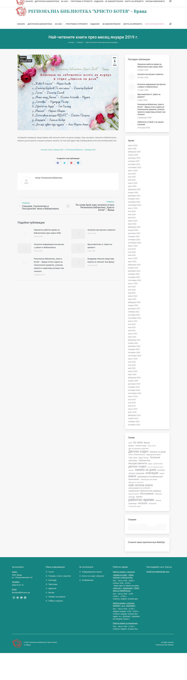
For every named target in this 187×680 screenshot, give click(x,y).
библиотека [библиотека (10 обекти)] (144, 465)
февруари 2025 (134, 194)
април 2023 (132, 263)
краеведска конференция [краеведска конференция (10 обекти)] (150, 481)
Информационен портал (92, 577)
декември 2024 (134, 201)
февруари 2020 (134, 383)
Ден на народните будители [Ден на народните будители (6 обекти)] (138, 454)
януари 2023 (133, 273)
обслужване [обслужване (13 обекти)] (147, 498)
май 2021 (132, 336)
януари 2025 (133, 198)
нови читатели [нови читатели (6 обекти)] (133, 499)
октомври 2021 (134, 320)
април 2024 (132, 226)
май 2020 (132, 373)
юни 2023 (132, 257)
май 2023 (132, 260)
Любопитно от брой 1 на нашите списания (150, 128)
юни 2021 (132, 332)
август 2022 (133, 288)
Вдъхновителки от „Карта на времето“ (100, 250)
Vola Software (168, 650)
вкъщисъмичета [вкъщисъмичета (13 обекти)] (137, 468)
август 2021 (133, 326)
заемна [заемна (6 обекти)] (131, 475)
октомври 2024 (134, 207)
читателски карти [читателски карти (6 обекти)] (134, 511)
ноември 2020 (133, 354)
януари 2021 (133, 348)
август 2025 (133, 176)
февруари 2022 (134, 307)
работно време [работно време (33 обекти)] (141, 504)
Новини (23, 62)
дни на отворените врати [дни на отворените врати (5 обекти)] (155, 472)
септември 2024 (134, 210)
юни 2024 (132, 219)
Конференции (87, 585)
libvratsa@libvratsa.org (38, 3)
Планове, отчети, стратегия (59, 581)
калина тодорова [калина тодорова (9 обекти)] (136, 478)
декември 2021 (134, 314)
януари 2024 (133, 235)
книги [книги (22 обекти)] (132, 481)
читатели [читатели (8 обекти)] (152, 508)
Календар (52, 585)
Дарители (52, 593)
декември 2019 (134, 389)
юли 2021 (132, 329)
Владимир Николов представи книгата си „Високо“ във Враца (101, 265)
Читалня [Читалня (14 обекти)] (155, 462)
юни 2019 (132, 408)
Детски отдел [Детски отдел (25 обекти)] (138, 456)
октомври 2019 (134, 395)
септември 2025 (134, 172)
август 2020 (133, 364)
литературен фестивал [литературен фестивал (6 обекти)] (148, 484)
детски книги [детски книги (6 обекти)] (158, 469)
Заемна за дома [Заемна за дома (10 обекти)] (158, 457)
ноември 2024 (133, 204)
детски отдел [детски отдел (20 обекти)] (137, 471)
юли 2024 (132, 216)
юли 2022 (132, 292)
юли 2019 (132, 405)
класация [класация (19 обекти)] (152, 478)
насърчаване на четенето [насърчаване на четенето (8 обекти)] (139, 493)
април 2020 (132, 376)
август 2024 (133, 213)
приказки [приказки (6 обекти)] (131, 502)
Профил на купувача (56, 602)
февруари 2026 (134, 157)
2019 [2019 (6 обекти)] (130, 448)
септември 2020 (134, 361)
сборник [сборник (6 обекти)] (158, 505)
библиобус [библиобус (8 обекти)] (133, 466)
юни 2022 (132, 295)
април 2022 (132, 301)
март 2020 (132, 379)
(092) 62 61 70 (20, 3)
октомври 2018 (134, 430)
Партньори (52, 589)
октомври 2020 (134, 358)
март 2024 (132, 229)
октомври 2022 (134, 282)
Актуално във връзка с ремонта (101, 235)
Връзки (51, 598)
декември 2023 (134, 238)
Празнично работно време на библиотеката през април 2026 (47, 236)
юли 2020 (132, 367)
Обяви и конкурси (55, 606)
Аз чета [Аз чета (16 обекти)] (137, 447)
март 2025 (132, 191)
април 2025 (132, 188)
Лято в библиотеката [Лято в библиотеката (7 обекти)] (136, 460)
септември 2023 (134, 248)
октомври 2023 (134, 245)
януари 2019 (133, 423)
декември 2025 (134, 163)
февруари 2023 (134, 270)
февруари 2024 (134, 232)
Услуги (51, 577)
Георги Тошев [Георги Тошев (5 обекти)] (151, 450)
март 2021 (132, 342)
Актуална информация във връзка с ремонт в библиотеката (49, 250)
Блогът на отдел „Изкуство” (93, 581)
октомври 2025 (134, 169)
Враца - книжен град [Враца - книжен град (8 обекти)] (137, 451)
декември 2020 (134, 351)
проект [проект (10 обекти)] (139, 501)
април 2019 (132, 414)
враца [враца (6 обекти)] (150, 469)
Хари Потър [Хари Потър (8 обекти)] (143, 463)
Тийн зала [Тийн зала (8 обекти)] (132, 463)
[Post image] (24, 239)
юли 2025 (132, 179)
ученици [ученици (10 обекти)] (132, 508)
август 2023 (133, 251)
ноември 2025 (133, 166)
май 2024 (132, 223)
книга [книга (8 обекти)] (162, 478)
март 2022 (132, 304)
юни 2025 (132, 182)
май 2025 (132, 185)
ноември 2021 (133, 317)
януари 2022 (133, 310)
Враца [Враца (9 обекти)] (147, 447)
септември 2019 (134, 398)
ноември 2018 (133, 427)
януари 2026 (133, 160)
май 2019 (132, 411)
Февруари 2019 (25, 66)
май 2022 (132, 298)
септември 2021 (134, 323)
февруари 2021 (134, 345)
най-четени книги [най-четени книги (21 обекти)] (140, 490)
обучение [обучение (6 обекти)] (158, 499)
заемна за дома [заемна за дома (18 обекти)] (145, 474)
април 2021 (132, 339)
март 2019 (132, 417)
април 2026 (132, 150)
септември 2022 (134, 285)
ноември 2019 (133, 392)
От (74, 154)
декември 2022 (134, 276)
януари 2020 (133, 386)
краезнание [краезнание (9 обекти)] (133, 484)
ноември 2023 (133, 241)
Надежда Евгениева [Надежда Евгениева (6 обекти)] (153, 460)
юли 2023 (132, 254)
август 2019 (133, 401)
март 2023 (132, 267)
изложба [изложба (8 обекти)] (161, 475)
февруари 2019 (134, 420)
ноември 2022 (133, 279)
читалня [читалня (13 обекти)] (142, 508)
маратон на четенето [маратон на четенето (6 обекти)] (135, 487)
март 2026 (132, 154)
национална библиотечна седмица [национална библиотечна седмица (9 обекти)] (144, 496)
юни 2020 (132, 370)
